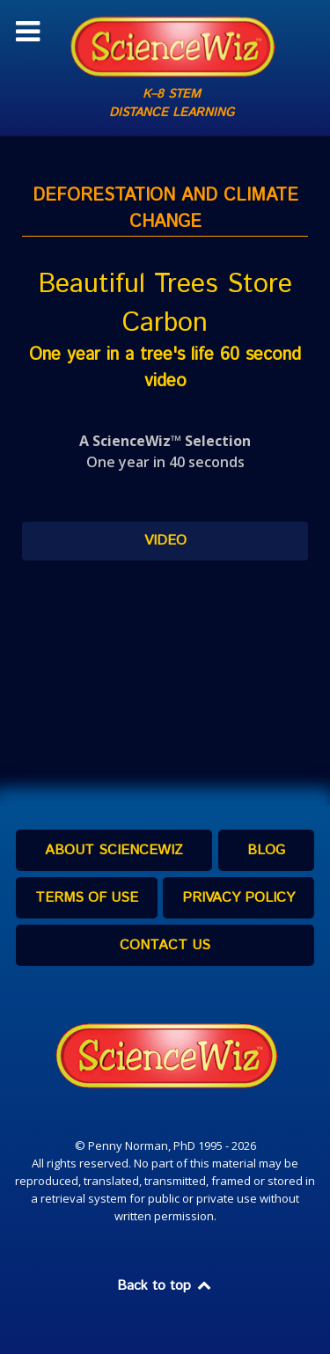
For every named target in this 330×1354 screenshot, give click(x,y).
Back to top (165, 1286)
